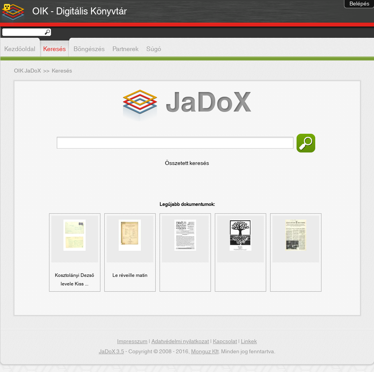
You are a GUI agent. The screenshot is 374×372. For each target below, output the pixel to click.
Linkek (249, 342)
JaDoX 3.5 (111, 352)
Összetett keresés (187, 163)
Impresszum (132, 342)
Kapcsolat (225, 342)
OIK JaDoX (27, 71)
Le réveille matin (129, 275)
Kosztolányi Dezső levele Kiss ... (74, 279)
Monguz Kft (205, 352)
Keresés (306, 143)
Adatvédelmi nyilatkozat (180, 342)
